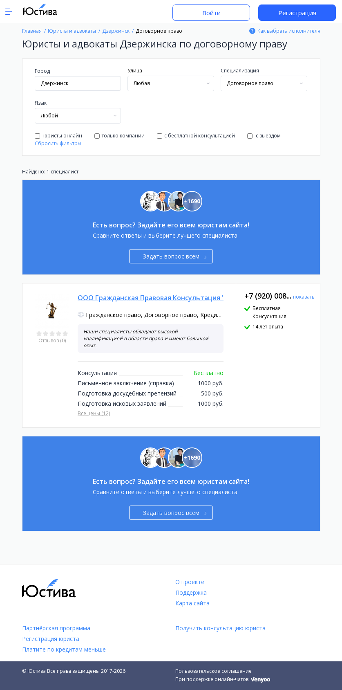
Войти (211, 13)
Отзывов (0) (52, 340)
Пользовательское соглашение (213, 671)
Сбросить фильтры (58, 143)
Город (42, 70)
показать (304, 296)
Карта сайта (192, 603)
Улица (134, 70)
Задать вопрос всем (175, 256)
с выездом (264, 135)
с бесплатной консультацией (196, 135)
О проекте (189, 582)
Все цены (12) (94, 413)
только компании (119, 135)
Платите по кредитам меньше (64, 649)
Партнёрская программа (56, 628)
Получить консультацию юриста (220, 628)
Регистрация (297, 13)
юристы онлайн (58, 135)
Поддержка (191, 592)
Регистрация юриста (50, 639)
